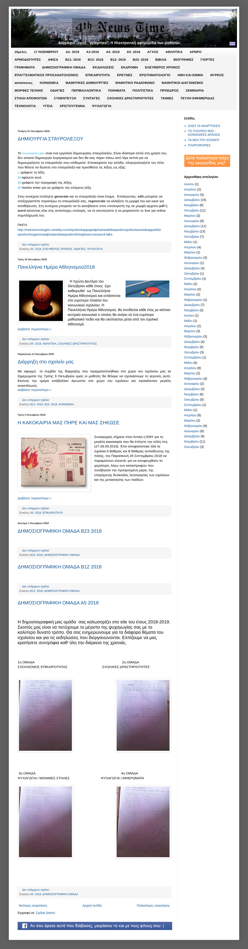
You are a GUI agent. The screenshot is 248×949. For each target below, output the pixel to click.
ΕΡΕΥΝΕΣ (124, 75)
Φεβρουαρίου (193, 257)
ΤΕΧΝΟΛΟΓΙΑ (25, 106)
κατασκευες (24, 83)
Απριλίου (190, 189)
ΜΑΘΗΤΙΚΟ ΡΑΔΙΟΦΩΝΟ (135, 83)
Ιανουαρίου (191, 194)
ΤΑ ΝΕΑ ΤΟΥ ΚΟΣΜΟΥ (204, 140)
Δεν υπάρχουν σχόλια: (36, 244)
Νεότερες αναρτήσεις (33, 905)
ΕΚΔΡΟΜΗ (129, 67)
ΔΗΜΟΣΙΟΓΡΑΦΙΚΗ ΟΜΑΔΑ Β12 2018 (60, 567)
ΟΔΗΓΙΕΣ (57, 90)
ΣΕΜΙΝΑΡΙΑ (195, 90)
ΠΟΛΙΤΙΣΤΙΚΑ (142, 90)
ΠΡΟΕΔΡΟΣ (169, 90)
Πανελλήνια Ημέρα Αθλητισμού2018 (56, 267)
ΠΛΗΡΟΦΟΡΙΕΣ (199, 145)
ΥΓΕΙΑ (48, 106)
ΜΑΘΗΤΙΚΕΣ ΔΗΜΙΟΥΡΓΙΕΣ (87, 83)
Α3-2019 (92, 52)
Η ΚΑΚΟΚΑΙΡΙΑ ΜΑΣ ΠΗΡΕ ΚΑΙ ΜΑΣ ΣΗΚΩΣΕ (68, 422)
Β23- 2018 (140, 59)
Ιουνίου (189, 184)
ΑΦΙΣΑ (53, 59)
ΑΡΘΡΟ (195, 52)
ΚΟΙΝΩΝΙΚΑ (49, 83)
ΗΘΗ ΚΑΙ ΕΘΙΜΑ (190, 75)
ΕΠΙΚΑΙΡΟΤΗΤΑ (97, 75)
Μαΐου (188, 242)
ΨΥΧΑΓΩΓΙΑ (101, 106)
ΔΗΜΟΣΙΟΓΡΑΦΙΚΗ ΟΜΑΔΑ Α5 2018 (58, 603)
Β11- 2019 (73, 59)
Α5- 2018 (133, 52)
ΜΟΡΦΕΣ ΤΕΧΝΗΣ (29, 90)
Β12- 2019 (118, 59)
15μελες (20, 52)
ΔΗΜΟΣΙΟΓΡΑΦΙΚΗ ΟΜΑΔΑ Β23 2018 (60, 531)
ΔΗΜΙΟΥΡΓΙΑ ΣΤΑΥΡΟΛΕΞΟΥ (50, 139)
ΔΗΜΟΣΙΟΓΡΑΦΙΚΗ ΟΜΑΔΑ (64, 67)
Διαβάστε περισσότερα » (34, 329)
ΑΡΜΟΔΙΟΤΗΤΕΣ (28, 59)
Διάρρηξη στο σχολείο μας (46, 361)
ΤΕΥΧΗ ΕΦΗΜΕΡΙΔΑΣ (197, 98)
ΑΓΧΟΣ (152, 52)
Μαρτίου (190, 215)
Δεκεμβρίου (192, 200)
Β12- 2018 (95, 59)
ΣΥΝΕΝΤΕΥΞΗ (65, 98)
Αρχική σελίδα (92, 905)
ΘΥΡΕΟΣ (217, 75)
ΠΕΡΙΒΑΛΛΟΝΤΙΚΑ (86, 90)
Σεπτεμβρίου (192, 278)
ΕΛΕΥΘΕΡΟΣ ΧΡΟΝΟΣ (162, 67)
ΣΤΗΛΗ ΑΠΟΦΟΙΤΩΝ (31, 98)
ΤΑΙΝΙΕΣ (167, 98)
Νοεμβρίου (191, 205)
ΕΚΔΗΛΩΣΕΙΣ (103, 67)
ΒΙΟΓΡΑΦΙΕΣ (183, 59)
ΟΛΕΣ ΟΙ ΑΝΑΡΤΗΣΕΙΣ (204, 126)
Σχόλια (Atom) (45, 913)
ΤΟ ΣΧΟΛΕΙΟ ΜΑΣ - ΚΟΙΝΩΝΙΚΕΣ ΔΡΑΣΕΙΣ (204, 132)
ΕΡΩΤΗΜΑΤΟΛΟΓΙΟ (155, 75)
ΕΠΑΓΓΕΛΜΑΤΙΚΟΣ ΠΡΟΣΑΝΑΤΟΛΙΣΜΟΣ (46, 75)
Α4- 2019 (113, 52)
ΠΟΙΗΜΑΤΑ (116, 90)
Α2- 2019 (72, 52)
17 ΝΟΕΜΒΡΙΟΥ (46, 52)
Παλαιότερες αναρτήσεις (153, 905)
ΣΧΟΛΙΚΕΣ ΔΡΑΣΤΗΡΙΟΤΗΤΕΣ (130, 98)
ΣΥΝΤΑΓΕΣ (91, 98)
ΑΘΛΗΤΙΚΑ (174, 52)
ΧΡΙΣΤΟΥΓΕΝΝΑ (72, 106)
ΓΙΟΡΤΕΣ (207, 59)
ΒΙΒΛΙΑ (160, 59)
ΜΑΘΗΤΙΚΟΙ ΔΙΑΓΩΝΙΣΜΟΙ (182, 83)
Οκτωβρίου (191, 210)
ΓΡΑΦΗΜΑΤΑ (25, 67)
